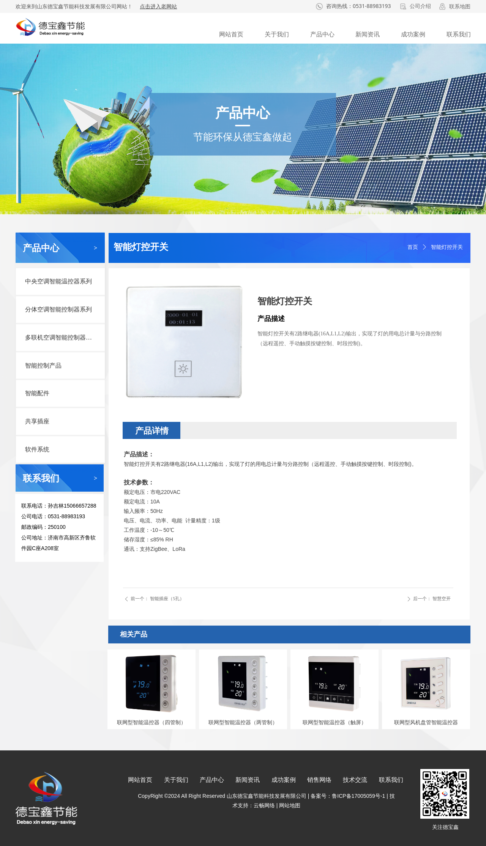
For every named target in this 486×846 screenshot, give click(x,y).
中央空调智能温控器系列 (58, 281)
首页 (412, 247)
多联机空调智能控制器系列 (61, 337)
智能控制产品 (43, 365)
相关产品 (133, 634)
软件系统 (37, 449)
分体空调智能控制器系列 (58, 309)
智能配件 (37, 393)
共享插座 (37, 421)
